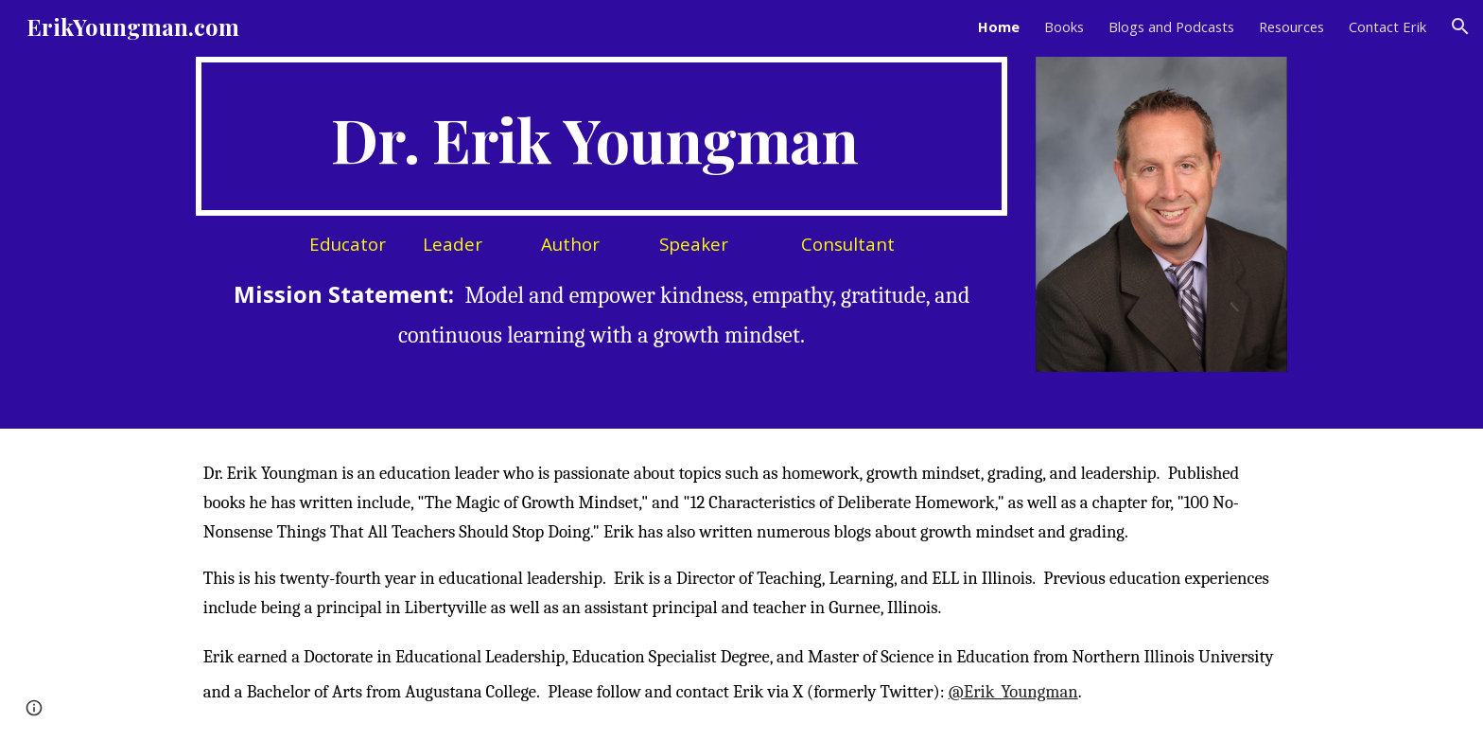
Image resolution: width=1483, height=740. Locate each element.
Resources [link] (1291, 26)
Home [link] (999, 26)
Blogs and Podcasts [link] (1171, 26)
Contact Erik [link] (1387, 26)
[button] (1460, 26)
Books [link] (1064, 26)
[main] (601, 136)
